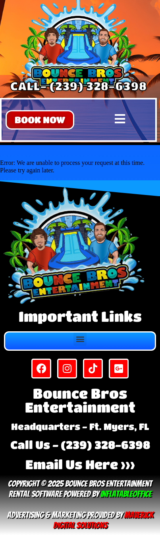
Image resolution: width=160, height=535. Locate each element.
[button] (40, 120)
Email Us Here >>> (80, 464)
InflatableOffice (126, 494)
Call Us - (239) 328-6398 (80, 444)
